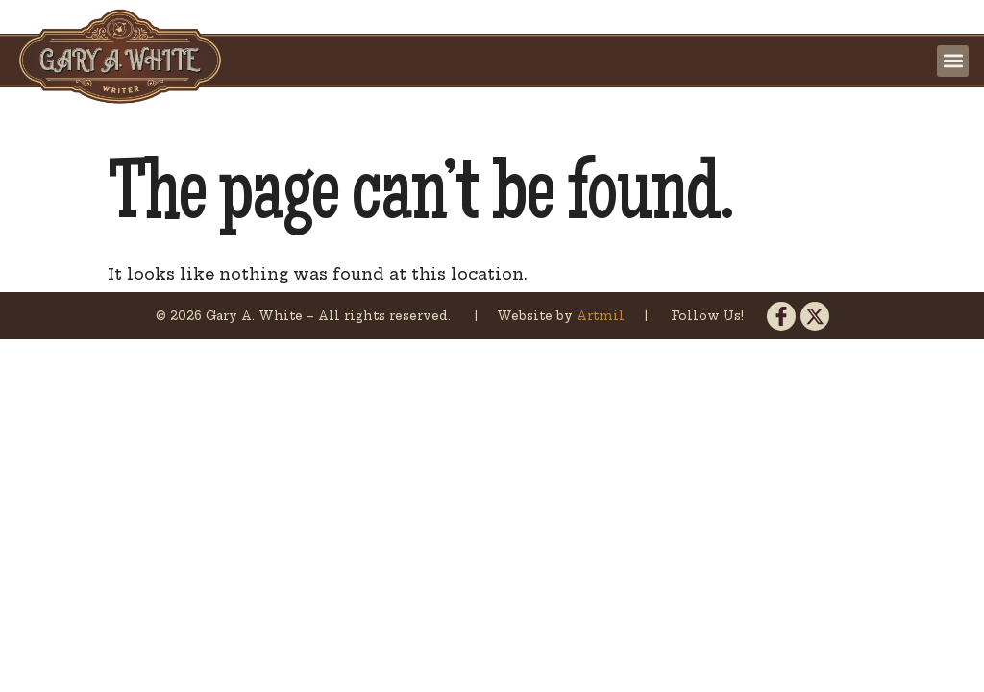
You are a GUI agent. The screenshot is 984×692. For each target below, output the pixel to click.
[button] (953, 61)
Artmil (602, 316)
